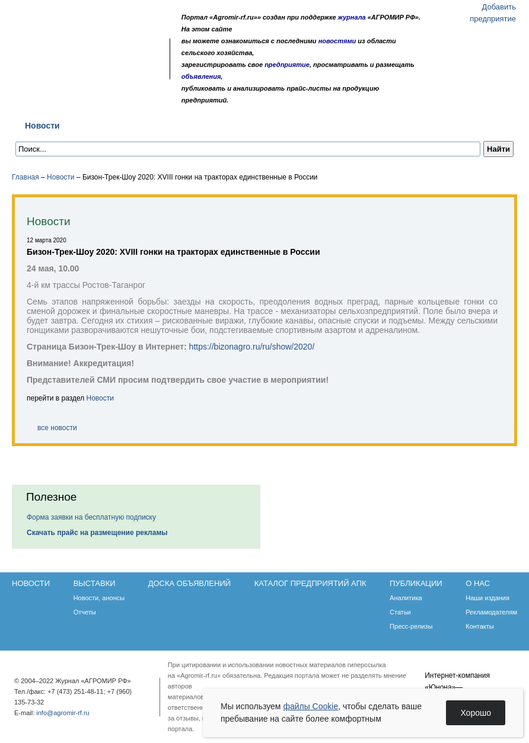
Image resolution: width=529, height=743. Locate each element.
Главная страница (66, 49)
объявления (201, 76)
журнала (352, 17)
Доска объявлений (180, 125)
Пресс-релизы (411, 626)
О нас (451, 125)
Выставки (101, 125)
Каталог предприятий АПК (294, 125)
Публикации (394, 125)
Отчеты (85, 612)
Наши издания (487, 597)
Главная (25, 177)
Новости (42, 125)
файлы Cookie (310, 706)
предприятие (287, 64)
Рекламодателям (491, 612)
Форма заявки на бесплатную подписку (91, 517)
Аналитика (406, 597)
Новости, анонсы (99, 597)
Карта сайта (98, 49)
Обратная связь (82, 49)
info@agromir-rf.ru (62, 712)
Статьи (400, 612)
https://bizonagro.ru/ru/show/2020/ (252, 346)
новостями (337, 40)
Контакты (480, 626)
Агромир (88, 27)
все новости (57, 428)
